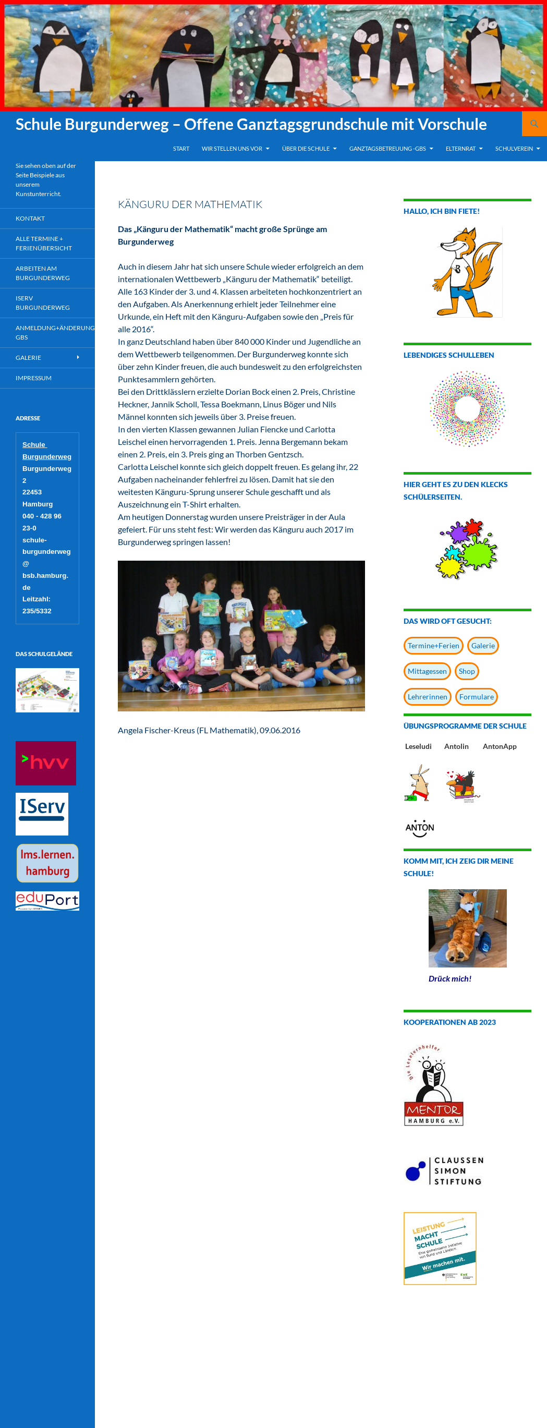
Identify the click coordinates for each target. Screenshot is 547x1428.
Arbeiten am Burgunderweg (43, 273)
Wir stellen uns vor (232, 148)
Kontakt (30, 218)
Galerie (483, 645)
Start (181, 148)
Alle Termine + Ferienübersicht (44, 243)
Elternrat (461, 148)
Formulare (476, 696)
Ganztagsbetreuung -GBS (387, 148)
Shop (467, 671)
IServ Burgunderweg (43, 302)
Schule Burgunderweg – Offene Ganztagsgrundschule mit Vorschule (251, 123)
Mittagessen (427, 671)
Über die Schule (306, 148)
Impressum (34, 378)
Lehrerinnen (427, 696)
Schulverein (514, 148)
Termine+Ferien (433, 645)
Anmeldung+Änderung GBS (55, 332)
